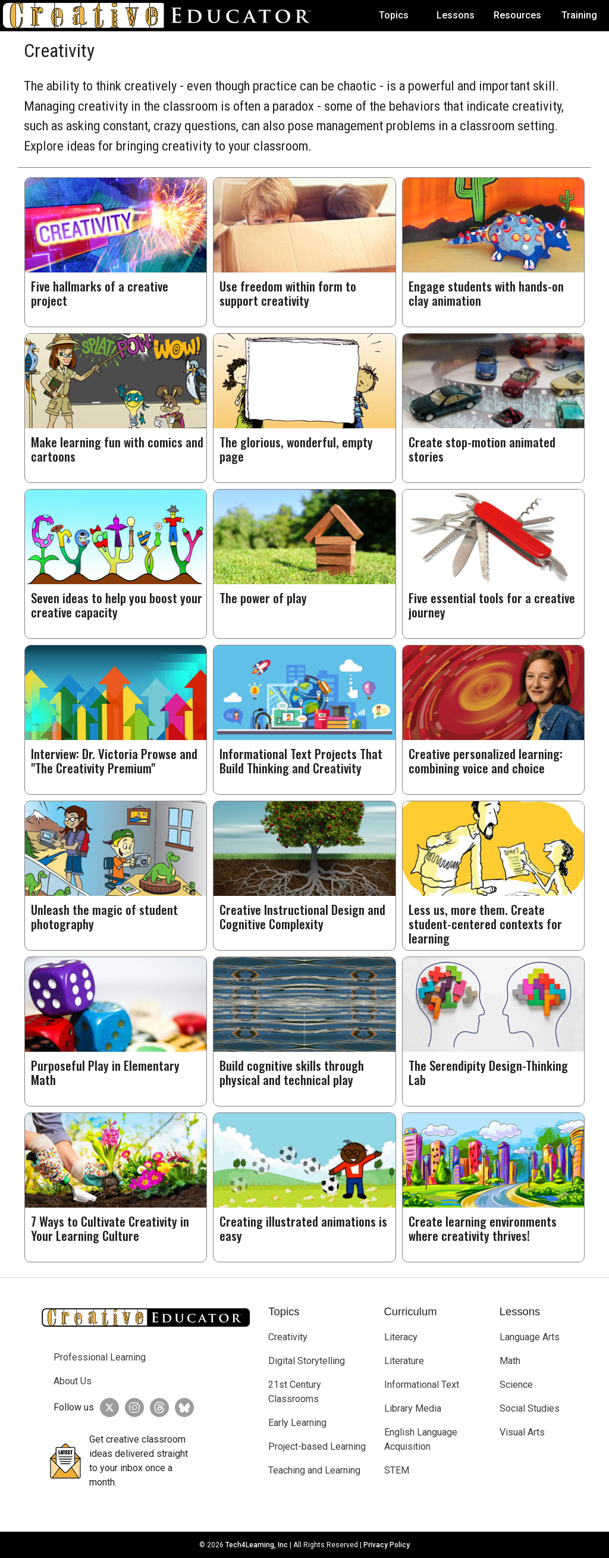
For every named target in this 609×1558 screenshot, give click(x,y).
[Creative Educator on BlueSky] (181, 1407)
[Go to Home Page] (162, 15)
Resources (517, 15)
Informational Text (421, 1384)
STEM (396, 1470)
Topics (394, 15)
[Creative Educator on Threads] (156, 1407)
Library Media (412, 1408)
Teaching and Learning (314, 1470)
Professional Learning (100, 1357)
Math (510, 1360)
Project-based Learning (317, 1446)
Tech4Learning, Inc (256, 1545)
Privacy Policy (386, 1545)
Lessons (456, 15)
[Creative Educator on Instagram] (131, 1407)
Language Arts (530, 1337)
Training (579, 15)
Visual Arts (522, 1432)
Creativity (287, 1337)
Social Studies (530, 1408)
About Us (73, 1381)
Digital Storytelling (306, 1360)
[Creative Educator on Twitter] (106, 1407)
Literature (404, 1360)
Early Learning (297, 1422)
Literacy (400, 1337)
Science (516, 1384)
